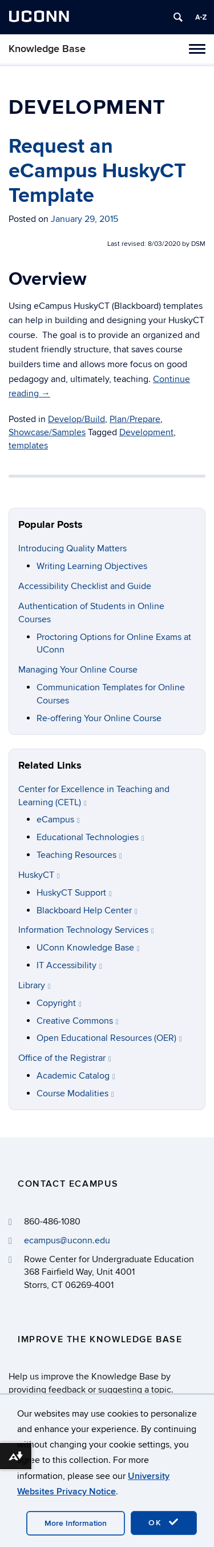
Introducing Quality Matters (72, 548)
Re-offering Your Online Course (99, 718)
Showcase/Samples (47, 432)
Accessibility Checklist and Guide (84, 586)
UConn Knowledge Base (88, 947)
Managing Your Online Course (78, 669)
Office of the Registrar (64, 1058)
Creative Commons (78, 1021)
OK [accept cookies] (163, 1522)
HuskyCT (39, 875)
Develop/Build (76, 419)
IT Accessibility (69, 965)
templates (28, 445)
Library (34, 985)
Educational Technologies (90, 837)
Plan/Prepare (135, 419)
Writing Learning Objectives (92, 566)
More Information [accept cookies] (76, 1523)
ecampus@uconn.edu (67, 1240)
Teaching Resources (79, 855)
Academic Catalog (76, 1075)
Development (146, 432)
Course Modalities (75, 1093)
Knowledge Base (47, 49)
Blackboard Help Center (87, 910)
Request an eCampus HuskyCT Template (97, 171)
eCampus (58, 819)
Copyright (59, 1003)
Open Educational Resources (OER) (109, 1038)
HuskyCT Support (74, 892)
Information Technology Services (86, 930)
